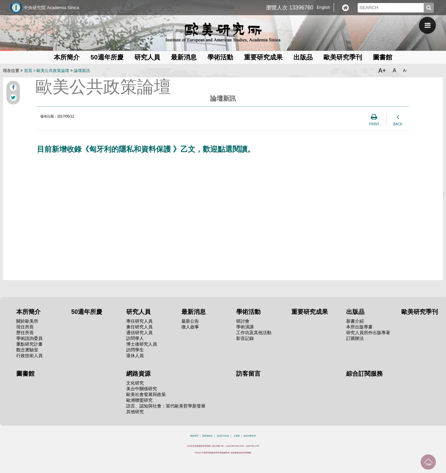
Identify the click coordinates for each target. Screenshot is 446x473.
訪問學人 (135, 338)
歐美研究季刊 (343, 57)
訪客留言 (248, 373)
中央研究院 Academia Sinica (51, 7)
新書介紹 (355, 321)
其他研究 (135, 411)
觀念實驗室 (27, 349)
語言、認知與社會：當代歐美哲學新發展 (165, 405)
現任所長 (25, 326)
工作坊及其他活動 (253, 332)
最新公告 (190, 321)
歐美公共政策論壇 (53, 70)
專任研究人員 (139, 321)
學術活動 (220, 57)
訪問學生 (135, 349)
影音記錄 (245, 338)
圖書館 (382, 57)
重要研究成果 (263, 57)
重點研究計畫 (29, 344)
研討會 (242, 321)
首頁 (28, 70)
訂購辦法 (355, 338)
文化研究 (135, 382)
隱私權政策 (207, 436)
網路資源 (138, 373)
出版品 (303, 57)
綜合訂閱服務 (364, 373)
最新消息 (184, 57)
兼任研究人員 (139, 326)
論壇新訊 (82, 70)
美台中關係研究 (141, 388)
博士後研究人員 (141, 344)
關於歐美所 (27, 321)
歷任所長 (25, 332)
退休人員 (135, 355)
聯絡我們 (194, 436)
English (323, 7)
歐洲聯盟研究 (139, 400)
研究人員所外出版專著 (368, 332)
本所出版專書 (359, 326)
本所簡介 (67, 57)
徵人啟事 (190, 326)
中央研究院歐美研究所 (223, 32)
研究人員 (147, 57)
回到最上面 (428, 462)
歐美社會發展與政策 (146, 394)
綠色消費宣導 (250, 436)
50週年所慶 (106, 57)
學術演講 (245, 326)
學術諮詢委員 (29, 338)
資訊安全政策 (223, 436)
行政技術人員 (29, 355)
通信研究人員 (139, 332)
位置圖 (236, 436)
